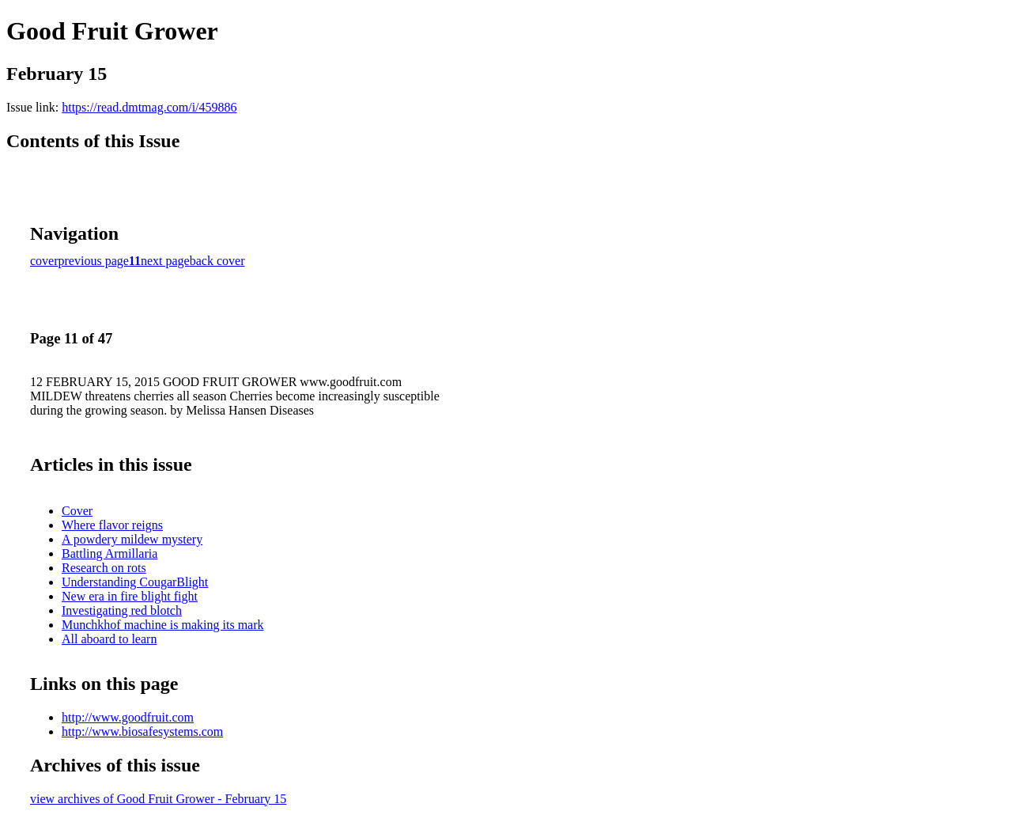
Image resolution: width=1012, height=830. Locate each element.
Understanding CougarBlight (135, 582)
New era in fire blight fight (130, 596)
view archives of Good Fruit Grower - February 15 (158, 798)
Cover (77, 510)
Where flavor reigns (112, 525)
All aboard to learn (109, 639)
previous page (94, 260)
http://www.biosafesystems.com (142, 731)
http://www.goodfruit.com (128, 717)
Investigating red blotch (122, 610)
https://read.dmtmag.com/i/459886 (149, 107)
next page (165, 260)
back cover (217, 260)
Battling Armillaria (109, 553)
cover (44, 260)
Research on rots (104, 567)
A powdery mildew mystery (132, 539)
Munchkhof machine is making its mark (163, 624)
